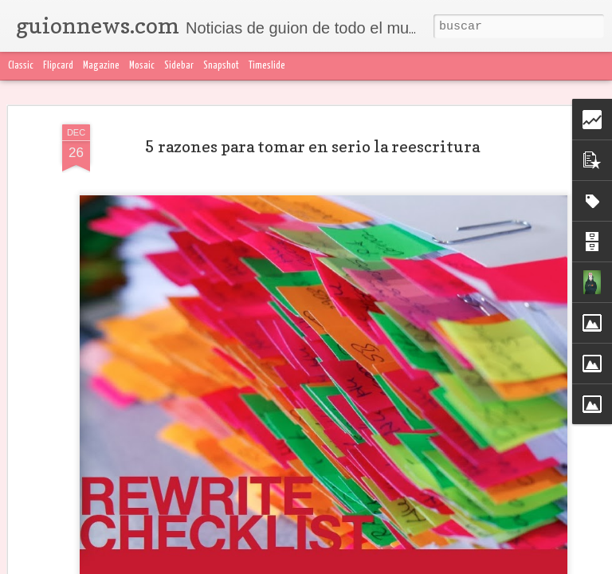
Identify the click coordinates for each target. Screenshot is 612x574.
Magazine (101, 66)
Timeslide (267, 66)
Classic (20, 66)
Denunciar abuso (379, 564)
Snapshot (221, 66)
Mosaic (142, 66)
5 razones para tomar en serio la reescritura (312, 124)
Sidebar (179, 66)
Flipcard (58, 66)
